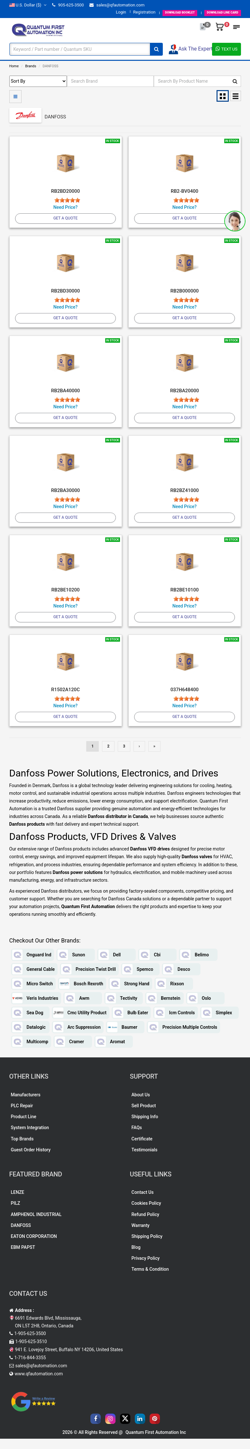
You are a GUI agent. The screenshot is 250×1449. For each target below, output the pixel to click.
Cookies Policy (146, 1213)
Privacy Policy (146, 1268)
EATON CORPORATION (34, 1246)
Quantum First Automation (88, 916)
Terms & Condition (150, 1279)
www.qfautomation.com (39, 1384)
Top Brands (22, 1148)
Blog (136, 1257)
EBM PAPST (23, 1257)
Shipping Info (145, 1126)
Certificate (142, 1148)
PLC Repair (22, 1116)
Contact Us (143, 1202)
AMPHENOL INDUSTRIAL (36, 1224)
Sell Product (144, 1116)
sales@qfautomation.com (116, 5)
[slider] (67, 200)
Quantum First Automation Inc (155, 1442)
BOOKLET (160, 12)
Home (14, 66)
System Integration (30, 1137)
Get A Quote (65, 219)
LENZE (17, 1202)
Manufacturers (26, 1105)
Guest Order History (31, 1159)
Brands (30, 66)
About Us (141, 1105)
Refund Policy (145, 1224)
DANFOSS (21, 1235)
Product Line (23, 1126)
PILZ (15, 1213)
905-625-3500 (68, 5)
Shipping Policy (147, 1246)
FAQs (137, 1137)
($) (28, 5)
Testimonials (145, 1159)
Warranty (141, 1235)
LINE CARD (216, 12)
